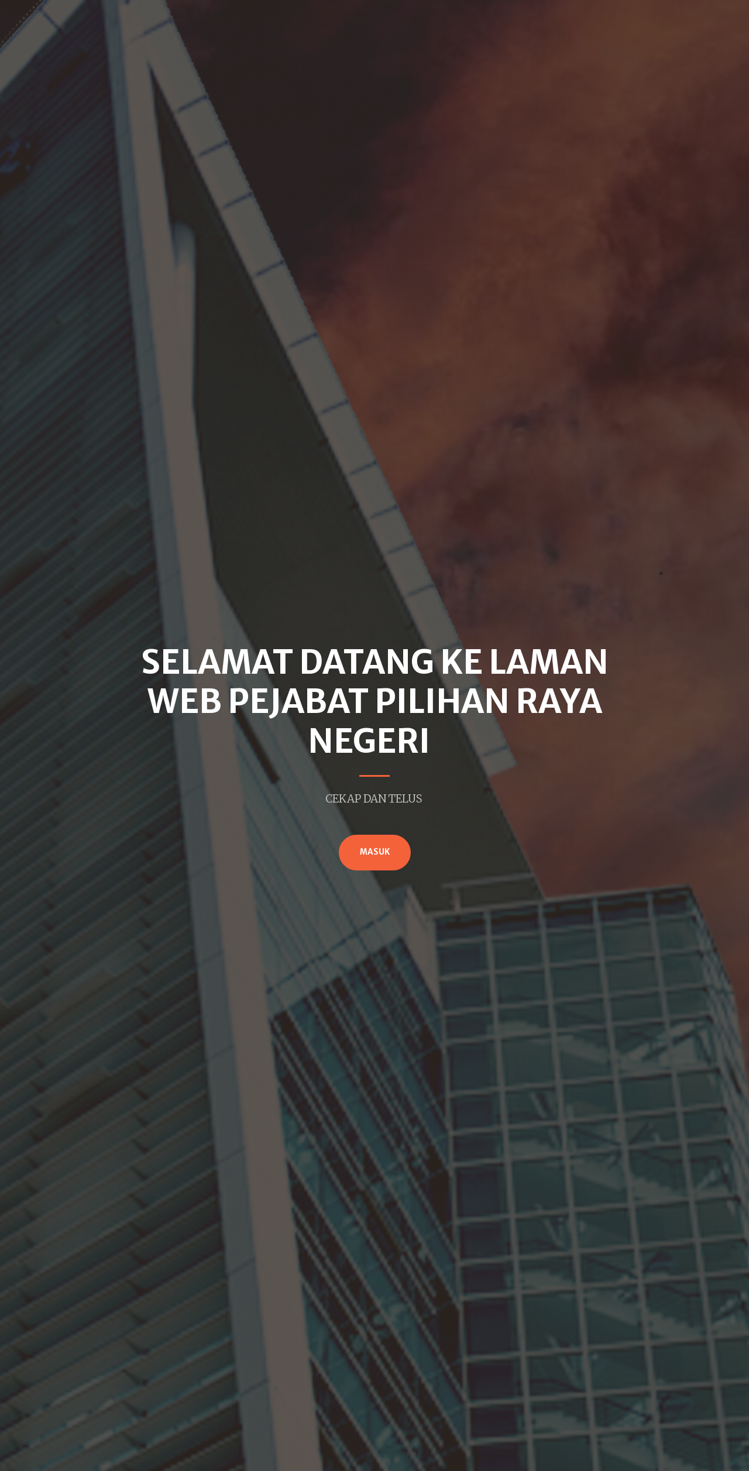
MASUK (375, 852)
